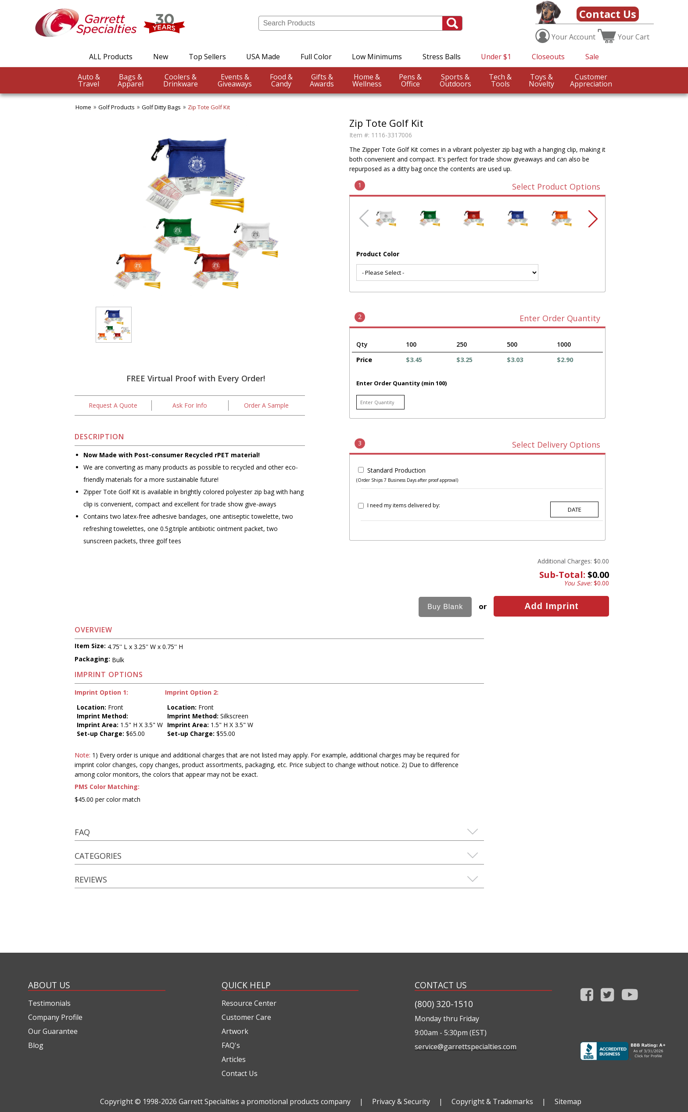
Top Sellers (207, 56)
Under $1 (496, 56)
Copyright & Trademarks (492, 1101)
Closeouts (548, 56)
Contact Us (607, 14)
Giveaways (235, 80)
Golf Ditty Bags (161, 107)
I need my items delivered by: (403, 505)
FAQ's (231, 1045)
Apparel (130, 80)
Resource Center (249, 1003)
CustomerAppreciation (591, 80)
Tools (500, 80)
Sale (592, 56)
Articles (234, 1059)
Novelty (541, 80)
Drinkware (180, 80)
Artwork (235, 1031)
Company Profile (55, 1017)
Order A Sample (266, 405)
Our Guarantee (53, 1031)
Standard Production (396, 470)
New (160, 56)
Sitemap (568, 1101)
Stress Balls (442, 56)
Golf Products (116, 107)
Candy (281, 80)
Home (83, 107)
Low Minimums (377, 56)
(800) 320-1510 (444, 1004)
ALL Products (111, 56)
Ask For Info (189, 405)
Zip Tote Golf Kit (209, 107)
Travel (89, 80)
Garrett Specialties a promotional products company (265, 1101)
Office (410, 80)
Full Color (316, 56)
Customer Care (246, 1017)
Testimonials (49, 1003)
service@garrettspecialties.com (465, 1046)
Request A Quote (113, 405)
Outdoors (455, 80)
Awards (322, 80)
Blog (35, 1045)
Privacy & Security (401, 1101)
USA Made (263, 56)
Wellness (367, 80)
